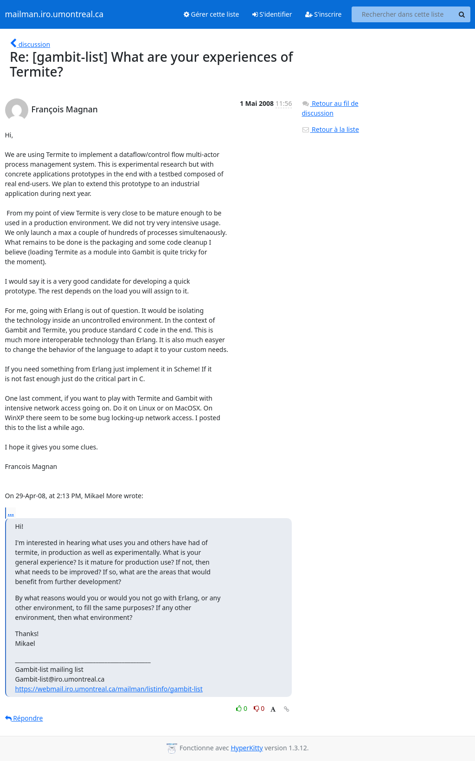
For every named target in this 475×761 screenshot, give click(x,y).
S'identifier (272, 14)
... (11, 512)
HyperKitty (247, 747)
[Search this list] (403, 14)
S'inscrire (323, 14)
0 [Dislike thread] (259, 708)
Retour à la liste (330, 129)
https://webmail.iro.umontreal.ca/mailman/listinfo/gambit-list (109, 688)
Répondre (24, 718)
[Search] (462, 14)
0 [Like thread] (242, 708)
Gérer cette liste (211, 14)
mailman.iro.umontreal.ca (54, 14)
